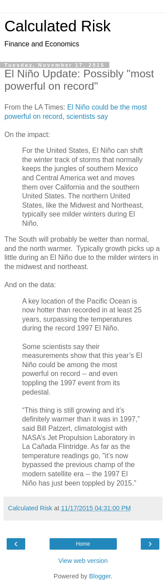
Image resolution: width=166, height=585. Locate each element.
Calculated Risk (57, 26)
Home (83, 544)
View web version (83, 560)
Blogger (100, 576)
